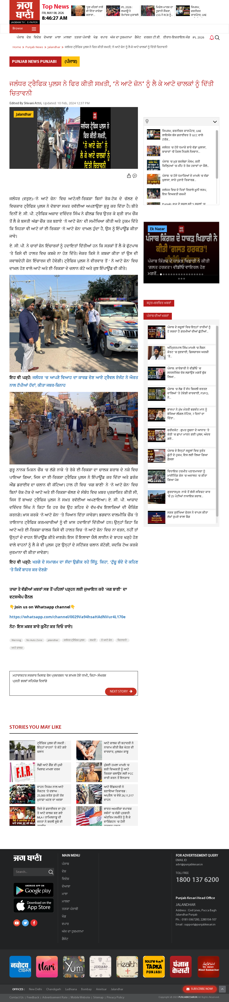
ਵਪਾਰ (104, 37)
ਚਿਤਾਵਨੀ (122, 640)
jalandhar (53, 640)
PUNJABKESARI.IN (188, 997)
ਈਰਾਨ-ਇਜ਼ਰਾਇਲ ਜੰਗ (176, 37)
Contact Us (16, 997)
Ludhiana (71, 989)
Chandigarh (53, 989)
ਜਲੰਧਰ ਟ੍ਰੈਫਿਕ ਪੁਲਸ (74, 640)
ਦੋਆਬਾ (48, 37)
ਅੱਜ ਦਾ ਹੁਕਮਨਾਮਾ (121, 37)
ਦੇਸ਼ (29, 37)
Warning (16, 640)
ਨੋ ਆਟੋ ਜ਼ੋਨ (106, 640)
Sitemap (98, 997)
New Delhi (35, 989)
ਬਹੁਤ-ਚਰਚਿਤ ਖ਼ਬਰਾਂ (159, 303)
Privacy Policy (115, 997)
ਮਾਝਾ (58, 37)
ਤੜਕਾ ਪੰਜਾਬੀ (82, 37)
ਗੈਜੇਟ (138, 37)
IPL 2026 (198, 37)
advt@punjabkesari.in (189, 864)
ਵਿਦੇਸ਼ (37, 37)
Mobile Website (80, 997)
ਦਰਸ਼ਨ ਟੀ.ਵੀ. (152, 37)
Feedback (33, 997)
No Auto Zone (34, 640)
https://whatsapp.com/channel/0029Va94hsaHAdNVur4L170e (67, 617)
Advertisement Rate (54, 997)
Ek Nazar (157, 229)
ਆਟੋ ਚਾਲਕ (17, 648)
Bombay (86, 989)
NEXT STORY (121, 691)
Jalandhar (23, 114)
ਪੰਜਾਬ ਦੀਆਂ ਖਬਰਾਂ (158, 316)
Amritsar (101, 989)
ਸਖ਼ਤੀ (93, 640)
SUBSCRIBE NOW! (199, 989)
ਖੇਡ (95, 37)
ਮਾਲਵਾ (68, 37)
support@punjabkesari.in (199, 924)
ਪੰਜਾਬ (20, 37)
